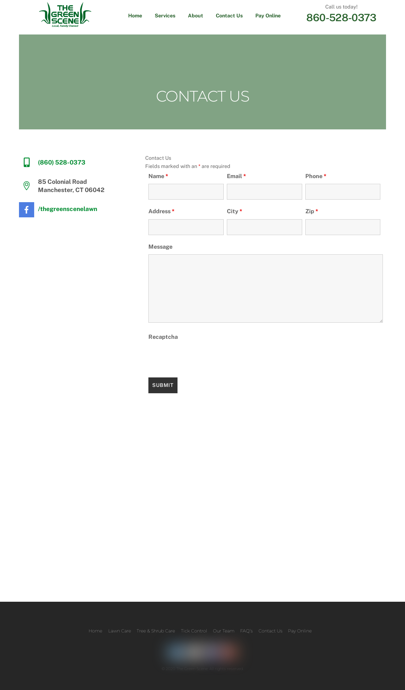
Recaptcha (163, 336)
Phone (316, 176)
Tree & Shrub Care (156, 631)
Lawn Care (119, 631)
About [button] (195, 16)
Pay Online (268, 16)
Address (161, 211)
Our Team (223, 631)
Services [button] (165, 16)
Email (236, 176)
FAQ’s (246, 631)
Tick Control (194, 631)
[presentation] (196, 357)
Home (135, 16)
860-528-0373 (341, 17)
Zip (311, 211)
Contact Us (229, 16)
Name (158, 176)
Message (160, 246)
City (234, 211)
